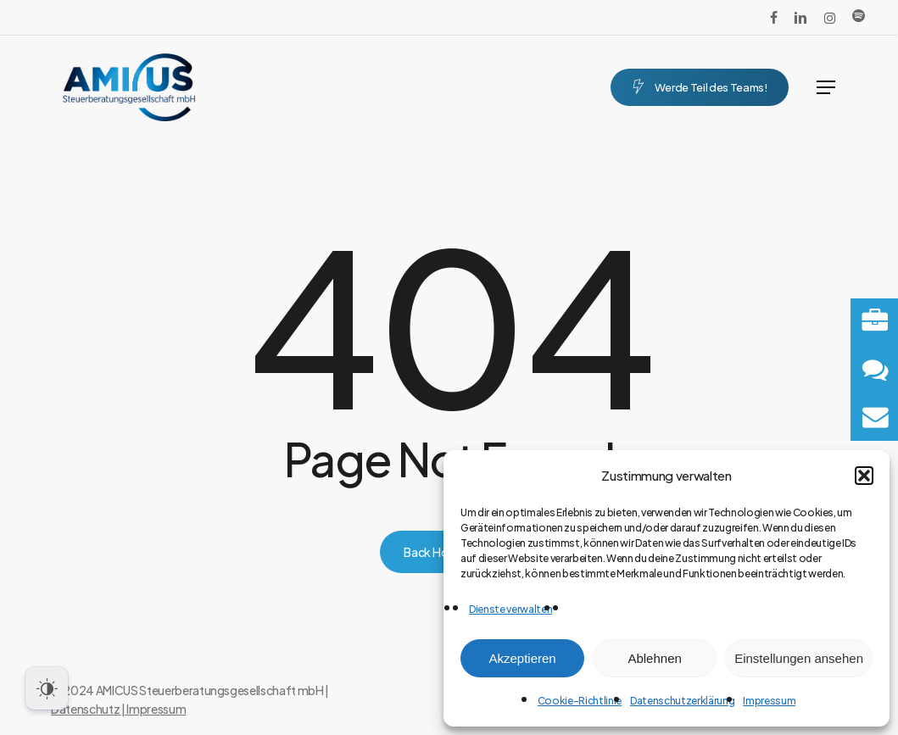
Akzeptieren (521, 658)
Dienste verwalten (510, 609)
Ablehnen (654, 658)
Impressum (769, 700)
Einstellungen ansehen (798, 658)
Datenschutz (85, 708)
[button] (864, 475)
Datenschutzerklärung (682, 700)
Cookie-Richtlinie (580, 700)
